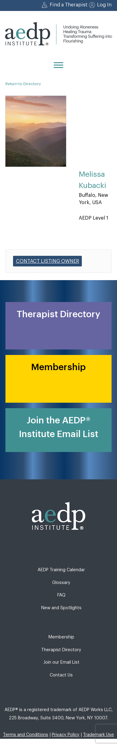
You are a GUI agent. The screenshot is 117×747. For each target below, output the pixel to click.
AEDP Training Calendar (61, 570)
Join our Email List (61, 662)
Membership (61, 637)
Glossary (61, 582)
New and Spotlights (61, 608)
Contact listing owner (47, 261)
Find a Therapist (69, 4)
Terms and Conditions (25, 734)
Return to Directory (23, 84)
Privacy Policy (65, 734)
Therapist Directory (61, 650)
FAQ (61, 595)
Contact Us (61, 675)
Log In (104, 4)
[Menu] (58, 65)
